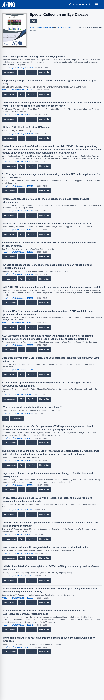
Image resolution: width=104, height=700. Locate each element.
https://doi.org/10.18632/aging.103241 (17, 625)
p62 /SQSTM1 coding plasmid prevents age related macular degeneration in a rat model (51, 287)
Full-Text (31, 72)
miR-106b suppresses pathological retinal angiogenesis (34, 56)
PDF (33, 21)
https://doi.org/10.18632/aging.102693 (17, 647)
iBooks (33, 27)
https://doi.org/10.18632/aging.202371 (17, 576)
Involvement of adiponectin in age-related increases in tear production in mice (45, 547)
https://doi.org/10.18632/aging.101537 (17, 298)
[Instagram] (77, 4)
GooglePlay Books (45, 27)
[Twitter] (74, 4)
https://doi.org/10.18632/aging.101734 (17, 413)
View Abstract (10, 72)
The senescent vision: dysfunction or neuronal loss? (32, 407)
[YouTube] (83, 4)
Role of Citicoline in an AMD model (26, 127)
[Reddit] (90, 4)
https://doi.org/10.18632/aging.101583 (17, 438)
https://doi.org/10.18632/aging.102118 (17, 534)
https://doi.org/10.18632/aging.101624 (17, 274)
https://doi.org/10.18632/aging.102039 (17, 211)
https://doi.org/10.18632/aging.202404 (17, 68)
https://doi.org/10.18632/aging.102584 (17, 485)
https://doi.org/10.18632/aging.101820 (17, 230)
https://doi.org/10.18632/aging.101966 (17, 394)
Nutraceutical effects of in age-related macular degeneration (47, 223)
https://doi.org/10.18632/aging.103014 (17, 161)
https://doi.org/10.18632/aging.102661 (17, 510)
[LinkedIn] (80, 4)
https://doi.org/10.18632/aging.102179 (17, 186)
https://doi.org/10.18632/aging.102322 (17, 553)
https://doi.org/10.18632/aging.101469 (17, 323)
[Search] (100, 4)
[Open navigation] (96, 4)
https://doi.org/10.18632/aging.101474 (17, 460)
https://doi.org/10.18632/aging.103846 (17, 90)
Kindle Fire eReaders (66, 27)
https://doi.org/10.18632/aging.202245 (17, 370)
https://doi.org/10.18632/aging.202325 (17, 345)
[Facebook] (70, 4)
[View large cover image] (14, 30)
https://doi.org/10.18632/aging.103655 (17, 114)
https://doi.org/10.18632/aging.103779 (17, 598)
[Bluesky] (87, 4)
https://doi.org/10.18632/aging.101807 (17, 252)
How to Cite (44, 72)
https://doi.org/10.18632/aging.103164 (17, 134)
